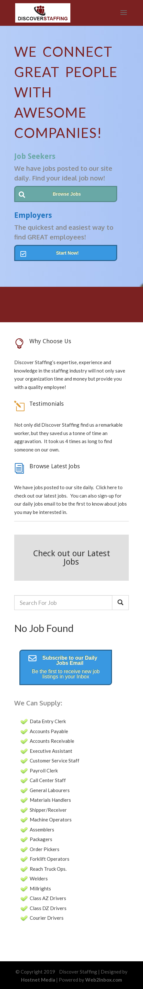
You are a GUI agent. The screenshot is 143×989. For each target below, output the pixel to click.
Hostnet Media (38, 980)
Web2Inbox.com (103, 980)
